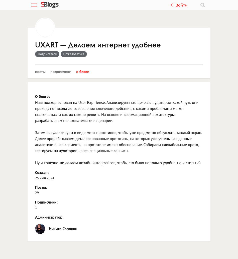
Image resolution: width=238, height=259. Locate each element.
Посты (40, 71)
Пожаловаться (73, 54)
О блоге (82, 71)
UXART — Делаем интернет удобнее (98, 45)
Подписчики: (46, 202)
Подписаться (47, 54)
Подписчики (60, 71)
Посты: (41, 187)
